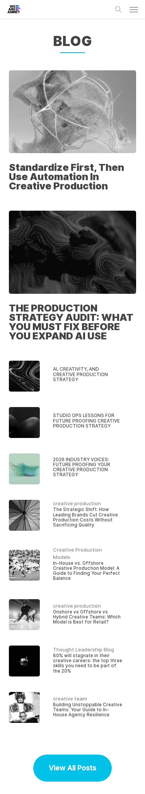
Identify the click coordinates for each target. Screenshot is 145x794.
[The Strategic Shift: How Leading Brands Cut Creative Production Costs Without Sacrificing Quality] (72, 515)
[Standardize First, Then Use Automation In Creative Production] (72, 132)
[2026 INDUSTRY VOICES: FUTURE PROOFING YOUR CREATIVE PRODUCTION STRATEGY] (72, 468)
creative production (77, 503)
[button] (134, 9)
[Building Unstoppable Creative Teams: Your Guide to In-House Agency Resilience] (72, 707)
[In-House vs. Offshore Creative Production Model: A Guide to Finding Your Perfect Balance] (72, 565)
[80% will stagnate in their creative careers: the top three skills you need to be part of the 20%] (72, 661)
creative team (70, 698)
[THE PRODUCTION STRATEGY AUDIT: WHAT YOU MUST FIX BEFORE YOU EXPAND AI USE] (72, 278)
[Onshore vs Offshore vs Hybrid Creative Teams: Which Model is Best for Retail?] (72, 614)
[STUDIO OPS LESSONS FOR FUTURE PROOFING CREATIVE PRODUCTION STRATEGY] (72, 422)
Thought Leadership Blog (83, 649)
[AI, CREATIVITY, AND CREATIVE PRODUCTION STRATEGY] (72, 376)
